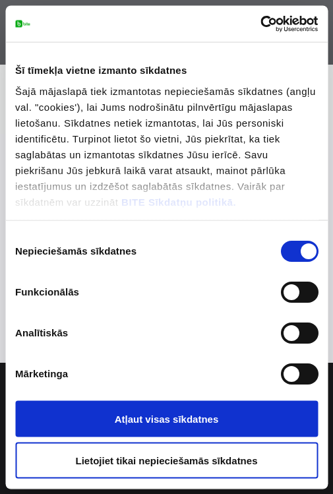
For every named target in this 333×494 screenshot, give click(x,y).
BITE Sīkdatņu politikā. (178, 201)
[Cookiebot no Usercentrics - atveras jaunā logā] (260, 23)
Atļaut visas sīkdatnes (167, 419)
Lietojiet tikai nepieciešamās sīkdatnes (167, 460)
